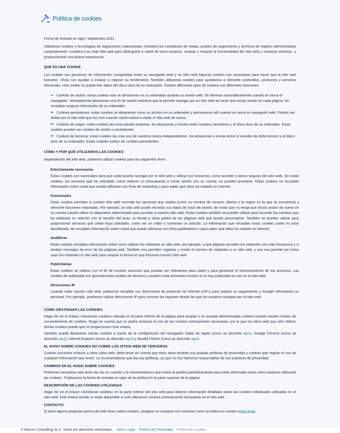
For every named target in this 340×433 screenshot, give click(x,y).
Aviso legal (246, 411)
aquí (246, 333)
